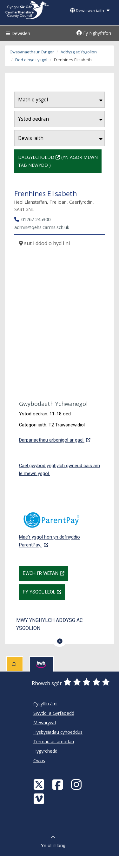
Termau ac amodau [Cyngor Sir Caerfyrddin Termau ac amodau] (53, 741)
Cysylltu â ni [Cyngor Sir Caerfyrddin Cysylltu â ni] (45, 704)
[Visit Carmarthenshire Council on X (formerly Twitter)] (40, 784)
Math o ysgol (60, 99)
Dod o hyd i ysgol (31, 60)
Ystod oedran (60, 119)
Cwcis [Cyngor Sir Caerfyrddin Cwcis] (39, 760)
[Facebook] (58, 784)
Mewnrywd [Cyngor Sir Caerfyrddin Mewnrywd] (44, 723)
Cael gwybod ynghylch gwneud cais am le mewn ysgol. (59, 469)
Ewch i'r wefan (45, 572)
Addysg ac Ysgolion (79, 52)
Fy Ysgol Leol (44, 591)
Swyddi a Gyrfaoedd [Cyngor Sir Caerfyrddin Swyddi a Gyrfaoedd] (53, 713)
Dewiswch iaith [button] (89, 10)
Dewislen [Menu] (17, 33)
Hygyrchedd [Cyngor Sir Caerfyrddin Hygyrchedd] (45, 751)
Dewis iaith (60, 138)
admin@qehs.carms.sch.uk (41, 227)
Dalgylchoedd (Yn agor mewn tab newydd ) (60, 160)
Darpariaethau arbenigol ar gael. (54, 439)
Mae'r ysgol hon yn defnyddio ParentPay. (59, 526)
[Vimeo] (40, 798)
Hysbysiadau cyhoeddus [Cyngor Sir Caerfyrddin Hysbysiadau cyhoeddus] (58, 732)
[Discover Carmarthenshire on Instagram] (77, 784)
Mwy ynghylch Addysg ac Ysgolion (49, 624)
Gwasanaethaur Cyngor (32, 52)
